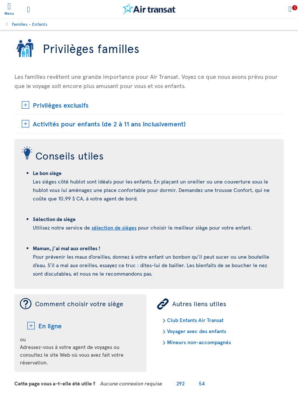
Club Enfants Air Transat (195, 320)
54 (202, 383)
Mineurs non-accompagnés (199, 342)
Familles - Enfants (30, 24)
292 (180, 383)
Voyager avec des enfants (196, 331)
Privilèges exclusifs (61, 104)
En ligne (50, 325)
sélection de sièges (113, 227)
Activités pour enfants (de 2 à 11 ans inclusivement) (109, 123)
